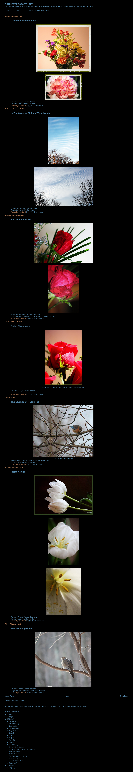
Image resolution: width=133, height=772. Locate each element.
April (11, 740)
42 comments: (38, 212)
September (13, 728)
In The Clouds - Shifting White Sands (30, 113)
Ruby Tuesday (50, 316)
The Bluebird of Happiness (25, 402)
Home (67, 696)
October (12, 726)
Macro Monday (36, 316)
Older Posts (124, 696)
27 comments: (38, 464)
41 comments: (39, 621)
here (34, 102)
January (12, 763)
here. (35, 391)
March (11, 742)
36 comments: (38, 106)
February (12, 745)
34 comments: (39, 318)
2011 (9, 719)
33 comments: (38, 394)
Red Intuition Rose (21, 219)
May (11, 738)
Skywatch (30, 210)
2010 (9, 765)
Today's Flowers (24, 316)
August (11, 731)
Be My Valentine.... (20, 326)
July (10, 733)
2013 (9, 714)
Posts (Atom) (19, 701)
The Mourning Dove (21, 628)
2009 (9, 768)
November (13, 724)
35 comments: (39, 693)
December (13, 721)
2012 (9, 717)
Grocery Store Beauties (23, 20)
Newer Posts (9, 696)
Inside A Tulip (18, 472)
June (11, 735)
